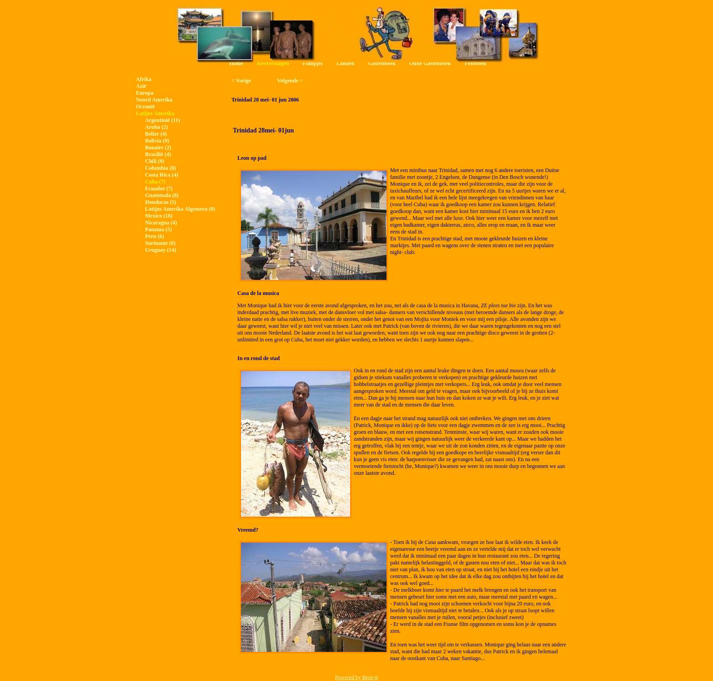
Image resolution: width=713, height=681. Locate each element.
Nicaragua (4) (161, 222)
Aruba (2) (156, 127)
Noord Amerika (154, 100)
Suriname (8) (160, 243)
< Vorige (241, 80)
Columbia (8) (160, 168)
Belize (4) (156, 134)
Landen (345, 63)
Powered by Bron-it (356, 677)
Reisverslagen (273, 63)
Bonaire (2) (158, 147)
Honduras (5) (160, 202)
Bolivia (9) (157, 140)
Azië (141, 86)
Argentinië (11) (162, 120)
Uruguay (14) (160, 250)
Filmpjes (312, 63)
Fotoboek (476, 63)
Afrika (143, 79)
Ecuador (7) (159, 188)
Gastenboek (382, 63)
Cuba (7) (155, 181)
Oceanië (145, 106)
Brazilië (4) (158, 154)
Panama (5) (158, 229)
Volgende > (290, 80)
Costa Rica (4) (161, 175)
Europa (144, 93)
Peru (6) (154, 236)
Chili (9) (154, 161)
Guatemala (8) (162, 195)
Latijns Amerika (155, 113)
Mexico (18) (158, 216)
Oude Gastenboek (430, 63)
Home (236, 63)
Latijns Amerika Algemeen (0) (180, 209)
